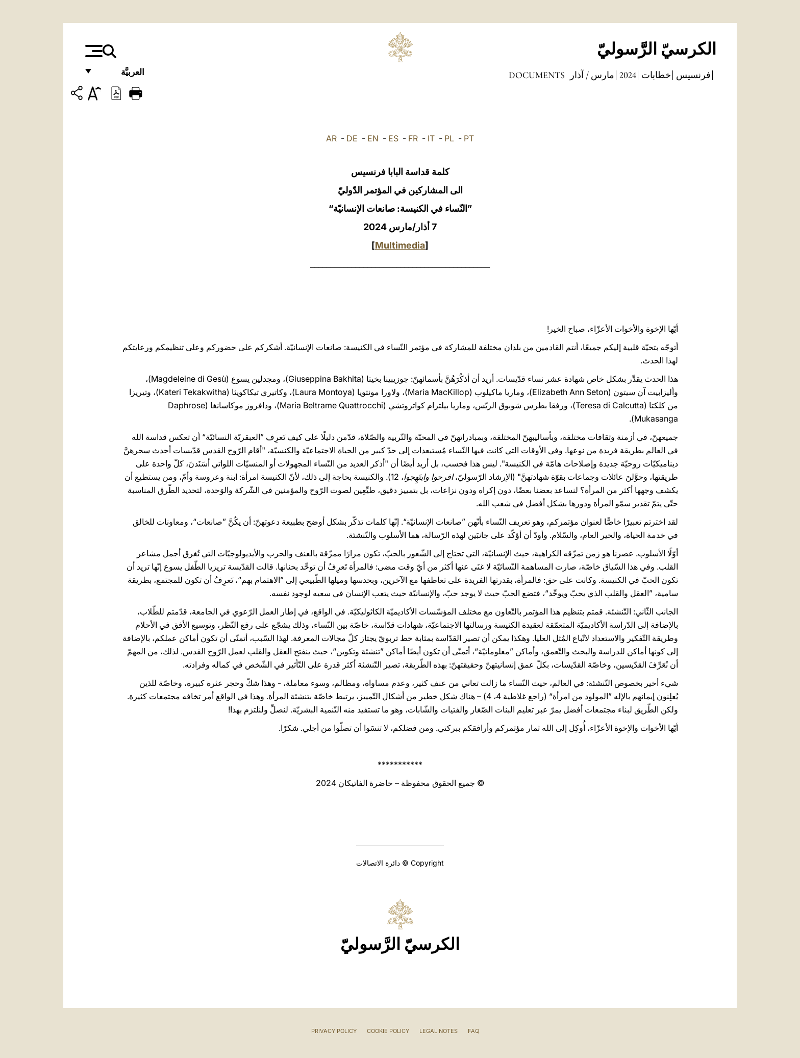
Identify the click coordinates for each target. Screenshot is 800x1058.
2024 (626, 75)
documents (537, 75)
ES (393, 138)
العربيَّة (121, 75)
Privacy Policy (334, 1031)
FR (413, 138)
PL (449, 138)
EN (373, 138)
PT (469, 138)
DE (352, 138)
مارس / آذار (591, 75)
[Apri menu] (93, 51)
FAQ (473, 1031)
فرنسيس (692, 75)
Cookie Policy (388, 1031)
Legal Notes (438, 1031)
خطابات (655, 75)
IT (431, 138)
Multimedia (400, 245)
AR (331, 138)
